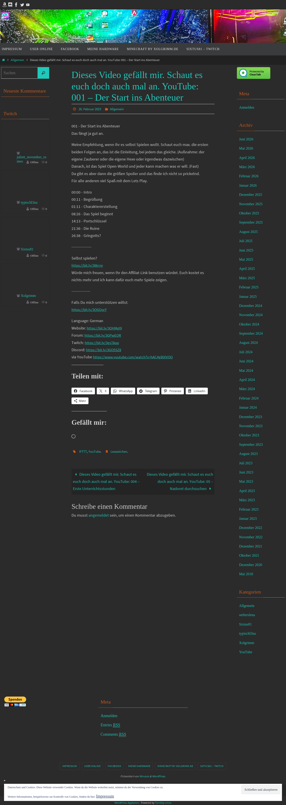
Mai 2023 (247, 481)
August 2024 (249, 342)
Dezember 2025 (252, 194)
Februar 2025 (250, 287)
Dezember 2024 (252, 305)
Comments (113, 734)
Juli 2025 (246, 241)
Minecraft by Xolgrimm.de (175, 766)
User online (92, 766)
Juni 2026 (247, 139)
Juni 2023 (247, 472)
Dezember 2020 (252, 564)
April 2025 (248, 268)
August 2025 (249, 231)
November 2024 (252, 315)
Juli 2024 (246, 352)
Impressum (69, 766)
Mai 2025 (247, 259)
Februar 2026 (250, 176)
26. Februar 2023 (91, 109)
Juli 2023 (246, 463)
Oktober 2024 (250, 324)
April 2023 (248, 490)
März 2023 (248, 500)
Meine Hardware (139, 766)
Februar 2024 (250, 398)
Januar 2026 (249, 185)
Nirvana (144, 776)
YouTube (95, 451)
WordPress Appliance (127, 802)
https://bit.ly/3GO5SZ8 (105, 349)
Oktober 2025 (250, 213)
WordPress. (159, 776)
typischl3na (30, 203)
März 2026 (248, 167)
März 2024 (248, 389)
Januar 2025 (249, 296)
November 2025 (252, 204)
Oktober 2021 (250, 555)
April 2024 (248, 379)
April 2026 (248, 157)
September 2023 (252, 444)
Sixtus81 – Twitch (212, 766)
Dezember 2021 (252, 546)
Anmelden (247, 107)
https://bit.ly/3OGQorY (90, 309)
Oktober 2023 (250, 435)
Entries (110, 725)
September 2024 (252, 333)
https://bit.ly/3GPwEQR (103, 335)
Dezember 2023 (252, 416)
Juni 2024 (247, 361)
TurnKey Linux (163, 802)
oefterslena (248, 615)
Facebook (114, 766)
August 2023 (249, 453)
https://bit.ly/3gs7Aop (103, 342)
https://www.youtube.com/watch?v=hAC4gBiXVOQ (135, 356)
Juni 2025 (247, 250)
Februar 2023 (250, 509)
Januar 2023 (249, 518)
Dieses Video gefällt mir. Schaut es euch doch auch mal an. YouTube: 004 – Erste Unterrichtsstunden (106, 481)
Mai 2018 (247, 574)
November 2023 (252, 426)
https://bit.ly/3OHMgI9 (105, 327)
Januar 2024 (249, 407)
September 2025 (252, 222)
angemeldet (98, 515)
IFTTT (83, 451)
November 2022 (252, 537)
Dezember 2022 (252, 527)
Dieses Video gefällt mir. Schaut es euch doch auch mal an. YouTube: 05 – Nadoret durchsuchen (180, 481)
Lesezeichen (121, 451)
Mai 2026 (247, 148)
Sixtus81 (28, 250)
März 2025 (248, 278)
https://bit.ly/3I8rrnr (88, 265)
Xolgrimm (29, 297)
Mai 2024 (247, 370)
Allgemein (17, 60)
